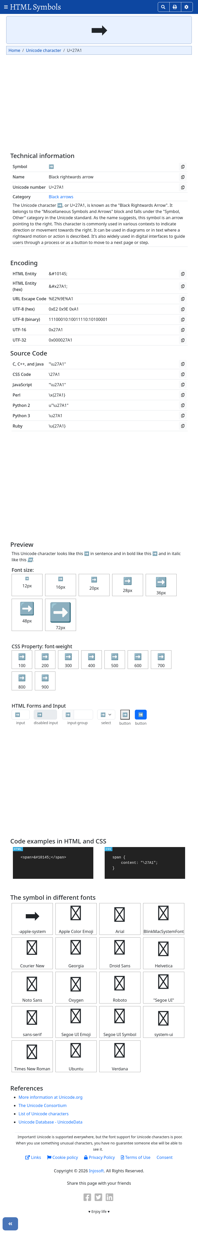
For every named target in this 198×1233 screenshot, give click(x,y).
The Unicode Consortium (43, 1105)
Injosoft (96, 1171)
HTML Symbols (35, 6)
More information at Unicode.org (50, 1097)
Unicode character (43, 50)
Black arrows (61, 197)
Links (33, 1157)
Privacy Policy (99, 1157)
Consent (165, 1157)
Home (14, 50)
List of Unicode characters (44, 1114)
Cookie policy (62, 1157)
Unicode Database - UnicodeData (50, 1122)
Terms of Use (135, 1157)
